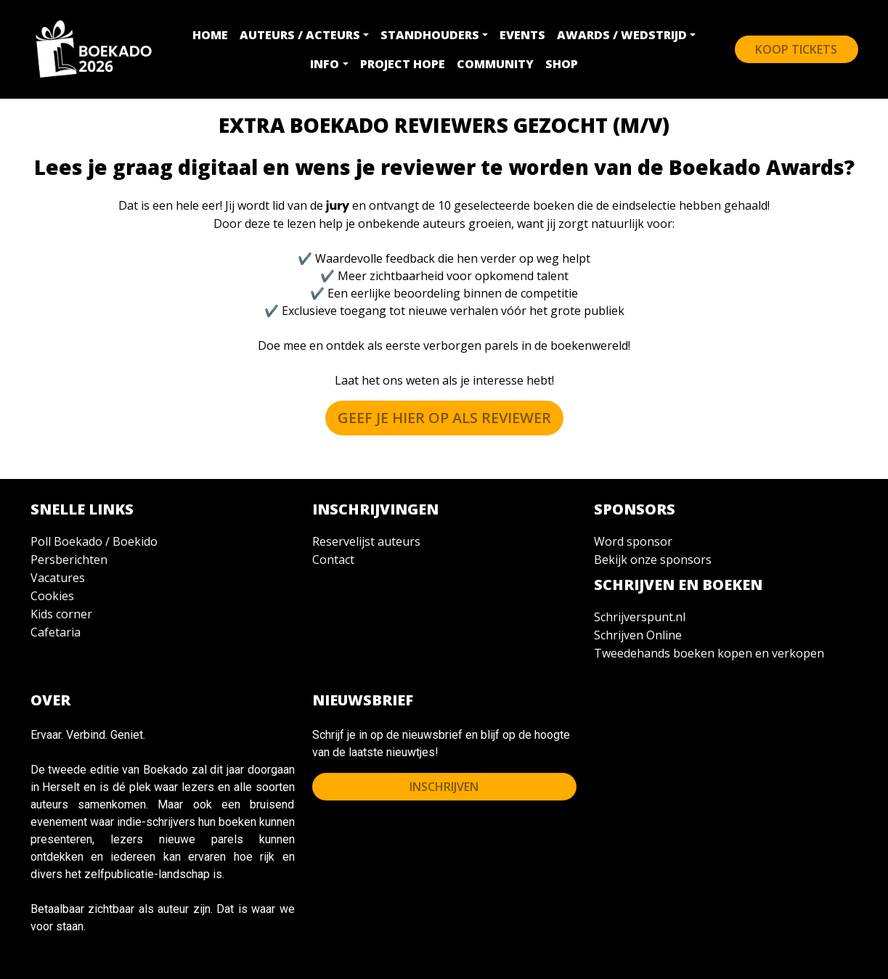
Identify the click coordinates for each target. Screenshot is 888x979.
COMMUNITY (495, 64)
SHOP (561, 64)
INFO (324, 64)
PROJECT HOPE (402, 64)
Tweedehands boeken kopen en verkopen (709, 653)
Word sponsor (633, 541)
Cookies (52, 596)
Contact (333, 560)
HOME (210, 35)
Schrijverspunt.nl (639, 617)
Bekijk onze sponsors (653, 560)
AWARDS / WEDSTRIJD (622, 35)
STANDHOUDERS (429, 35)
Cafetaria (55, 632)
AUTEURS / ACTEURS (300, 35)
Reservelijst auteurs (366, 541)
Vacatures (57, 578)
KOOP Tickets (796, 49)
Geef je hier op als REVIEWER (444, 417)
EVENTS (522, 35)
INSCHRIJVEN (444, 787)
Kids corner (61, 614)
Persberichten (68, 560)
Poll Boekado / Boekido (94, 541)
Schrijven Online (638, 635)
